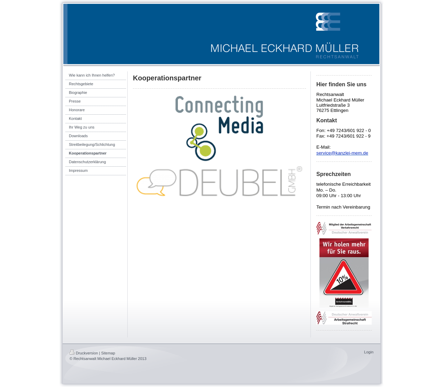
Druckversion (84, 353)
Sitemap (108, 353)
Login (368, 352)
